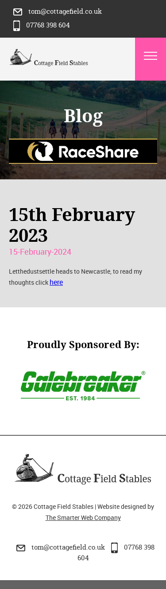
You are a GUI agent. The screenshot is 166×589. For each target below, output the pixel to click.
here (56, 282)
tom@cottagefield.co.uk (57, 11)
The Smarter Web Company (83, 517)
